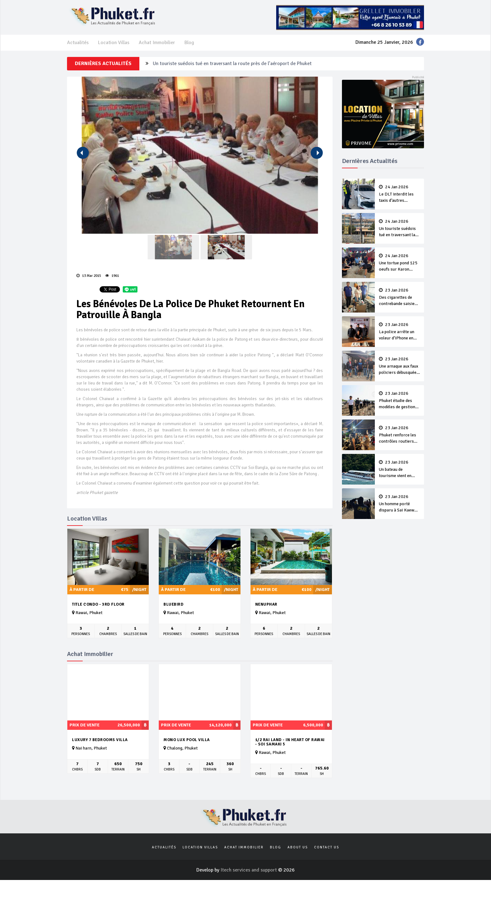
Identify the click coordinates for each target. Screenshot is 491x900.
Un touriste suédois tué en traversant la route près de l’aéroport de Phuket (232, 63)
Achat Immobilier (157, 42)
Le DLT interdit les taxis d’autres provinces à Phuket (399, 194)
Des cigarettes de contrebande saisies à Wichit (399, 297)
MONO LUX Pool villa (186, 740)
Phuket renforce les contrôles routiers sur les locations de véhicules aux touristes (399, 435)
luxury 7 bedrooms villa (100, 740)
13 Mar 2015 (88, 275)
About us (297, 847)
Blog (189, 42)
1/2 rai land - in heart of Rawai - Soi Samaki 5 (290, 742)
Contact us (326, 847)
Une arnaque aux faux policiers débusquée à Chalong (399, 366)
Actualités (78, 42)
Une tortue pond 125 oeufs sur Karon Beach (399, 263)
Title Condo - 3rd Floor (98, 604)
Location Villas (113, 42)
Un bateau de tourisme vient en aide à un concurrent (399, 469)
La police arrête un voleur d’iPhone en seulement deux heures (399, 332)
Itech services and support (249, 870)
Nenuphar (266, 604)
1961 (112, 275)
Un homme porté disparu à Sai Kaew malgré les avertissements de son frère (399, 504)
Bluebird (173, 604)
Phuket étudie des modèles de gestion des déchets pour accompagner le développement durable (399, 400)
